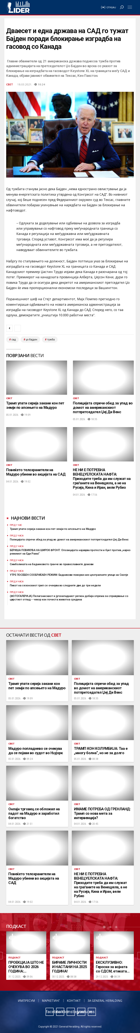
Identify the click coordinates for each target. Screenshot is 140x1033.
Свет (9, 84)
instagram (71, 1011)
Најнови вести (28, 518)
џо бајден (31, 339)
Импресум (26, 1001)
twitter (60, 1011)
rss (92, 1011)
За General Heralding (105, 1001)
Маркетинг (51, 1001)
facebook (50, 1011)
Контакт (74, 1001)
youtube (81, 1011)
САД (13, 339)
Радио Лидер (18, 7)
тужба (51, 339)
